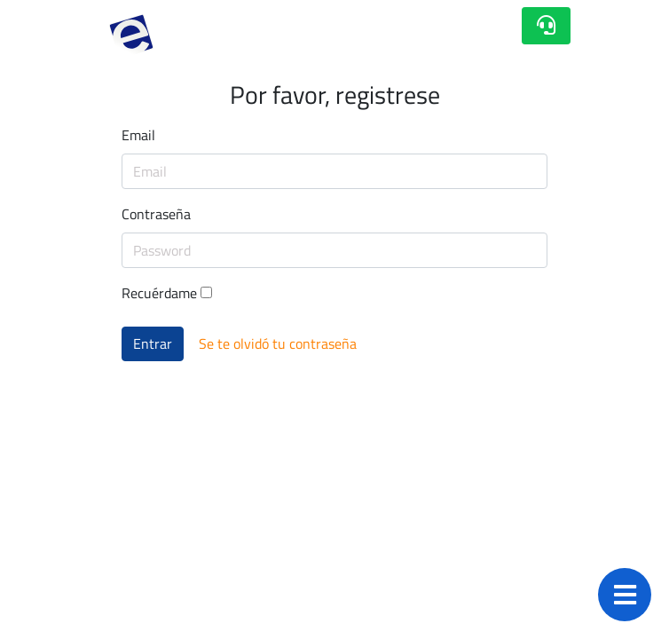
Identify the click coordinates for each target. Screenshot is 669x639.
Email (138, 135)
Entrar (152, 343)
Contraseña (156, 214)
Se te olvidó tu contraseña (278, 343)
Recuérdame (167, 293)
